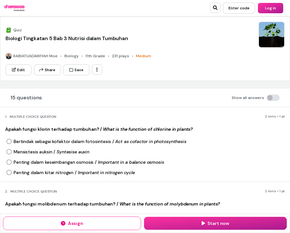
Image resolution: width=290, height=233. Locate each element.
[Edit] (18, 69)
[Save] (76, 69)
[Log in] (271, 8)
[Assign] (72, 223)
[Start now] (215, 223)
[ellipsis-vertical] (97, 69)
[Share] (47, 69)
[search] (215, 8)
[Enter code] (239, 8)
